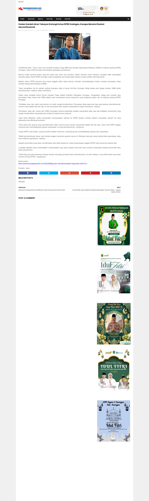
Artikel (68, 19)
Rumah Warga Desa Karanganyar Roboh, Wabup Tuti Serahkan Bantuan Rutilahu (41, 447)
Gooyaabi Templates (54, 498)
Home (22, 19)
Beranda (21, 2)
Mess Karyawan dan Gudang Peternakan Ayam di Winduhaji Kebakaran (40, 456)
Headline (31, 19)
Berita (40, 19)
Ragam (58, 19)
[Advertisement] (114, 287)
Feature (50, 19)
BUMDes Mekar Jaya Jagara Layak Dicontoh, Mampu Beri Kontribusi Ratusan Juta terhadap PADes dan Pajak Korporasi (35, 477)
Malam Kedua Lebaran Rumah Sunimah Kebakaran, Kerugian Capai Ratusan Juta (40, 466)
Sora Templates (31, 498)
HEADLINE (52, 37)
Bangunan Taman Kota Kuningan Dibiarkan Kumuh (39, 487)
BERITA (46, 37)
